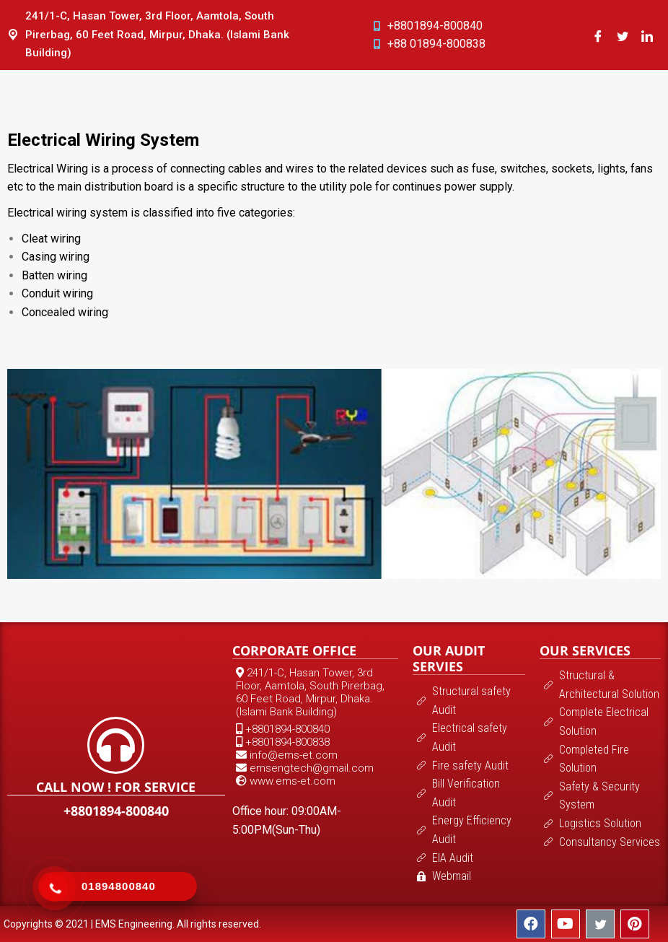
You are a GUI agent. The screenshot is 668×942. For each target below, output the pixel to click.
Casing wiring (55, 256)
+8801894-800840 (116, 810)
